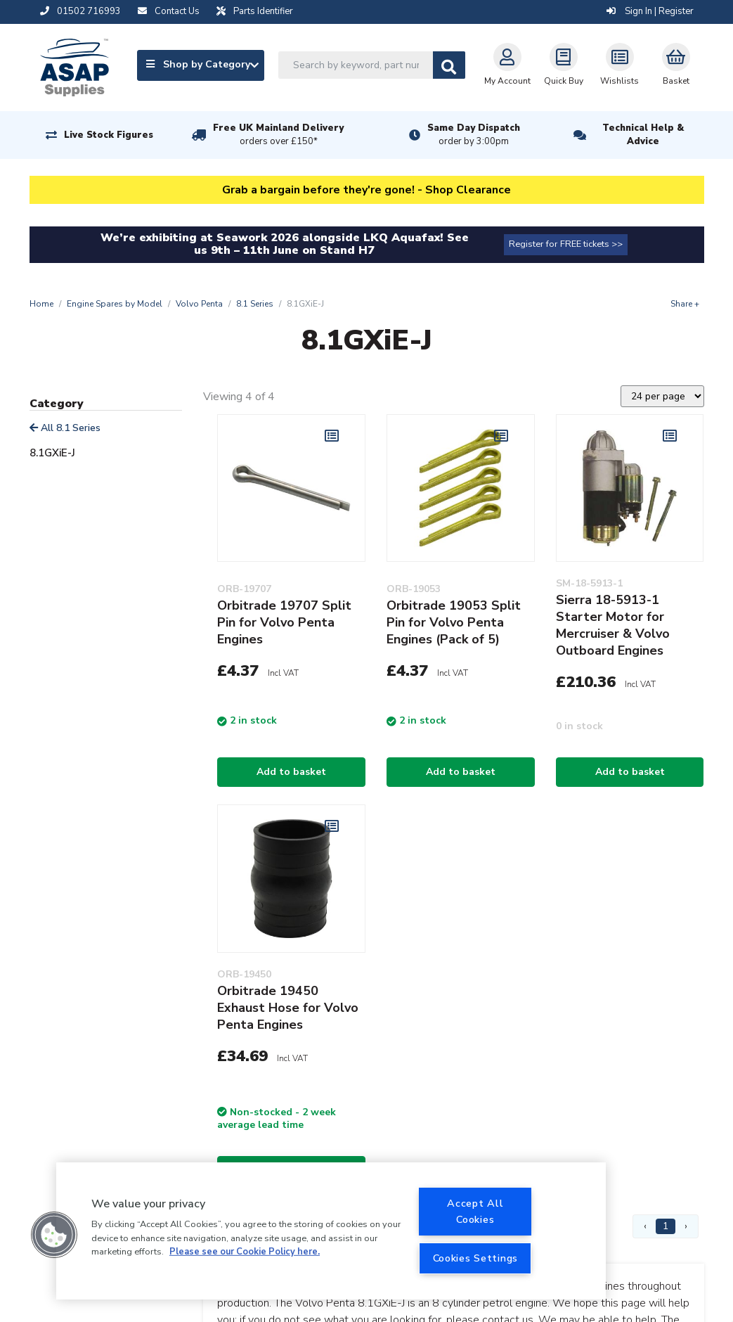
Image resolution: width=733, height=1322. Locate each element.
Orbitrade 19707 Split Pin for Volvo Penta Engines (284, 622)
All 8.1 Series (65, 428)
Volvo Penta (199, 303)
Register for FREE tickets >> (566, 244)
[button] (54, 1234)
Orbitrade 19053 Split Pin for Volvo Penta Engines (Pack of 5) (454, 622)
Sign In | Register (650, 11)
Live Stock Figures (108, 135)
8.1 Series (254, 303)
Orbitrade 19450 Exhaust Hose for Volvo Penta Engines (287, 1007)
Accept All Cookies (475, 1211)
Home (41, 303)
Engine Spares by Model (114, 303)
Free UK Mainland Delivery (278, 135)
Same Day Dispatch (473, 135)
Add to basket (291, 771)
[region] (331, 1230)
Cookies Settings (476, 1258)
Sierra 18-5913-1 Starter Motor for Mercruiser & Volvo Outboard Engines (613, 625)
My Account (507, 64)
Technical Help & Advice (643, 135)
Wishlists (619, 64)
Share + (684, 303)
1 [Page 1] (665, 1226)
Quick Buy (563, 64)
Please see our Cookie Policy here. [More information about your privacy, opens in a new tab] (244, 1251)
